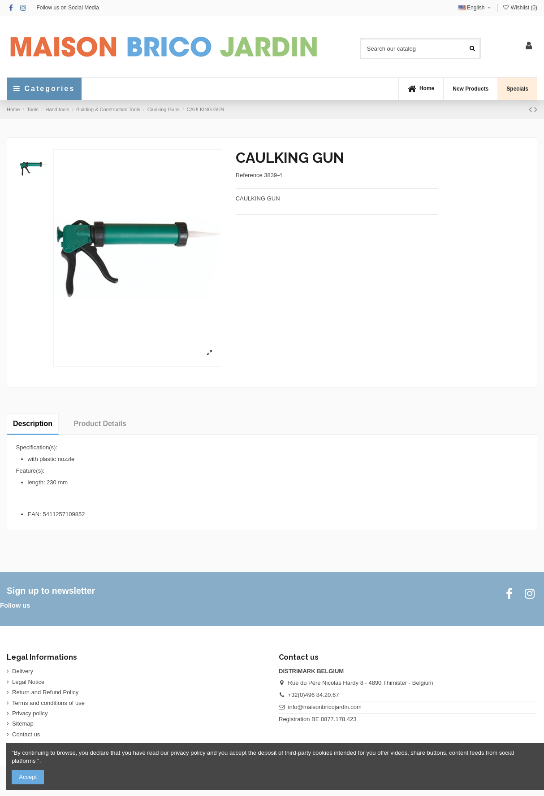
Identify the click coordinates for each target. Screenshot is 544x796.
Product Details (100, 423)
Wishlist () (519, 7)
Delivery (22, 671)
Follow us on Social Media (67, 7)
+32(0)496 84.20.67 (313, 695)
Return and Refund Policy (45, 692)
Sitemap (23, 723)
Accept (28, 777)
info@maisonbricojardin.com (325, 707)
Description (32, 423)
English (475, 7)
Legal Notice (28, 682)
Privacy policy (29, 713)
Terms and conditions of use (48, 703)
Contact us (26, 734)
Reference (249, 175)
